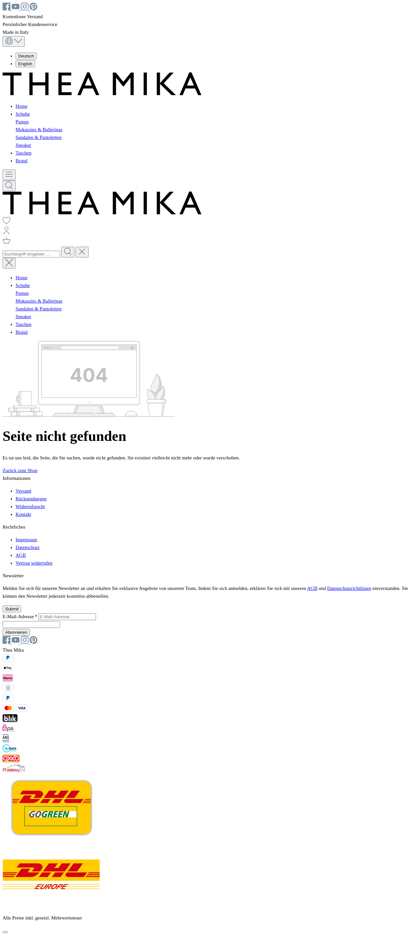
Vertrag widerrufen (34, 563)
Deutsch (26, 56)
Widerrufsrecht (30, 506)
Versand (23, 490)
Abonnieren (16, 632)
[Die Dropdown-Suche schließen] (82, 252)
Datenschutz (28, 547)
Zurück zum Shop (20, 470)
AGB (21, 555)
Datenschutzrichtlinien (349, 588)
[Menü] (9, 174)
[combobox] (31, 254)
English (25, 63)
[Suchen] (9, 186)
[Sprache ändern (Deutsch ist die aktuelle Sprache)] (14, 41)
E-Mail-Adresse (21, 616)
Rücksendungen (31, 498)
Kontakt (23, 514)
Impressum (26, 539)
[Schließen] (5, 932)
